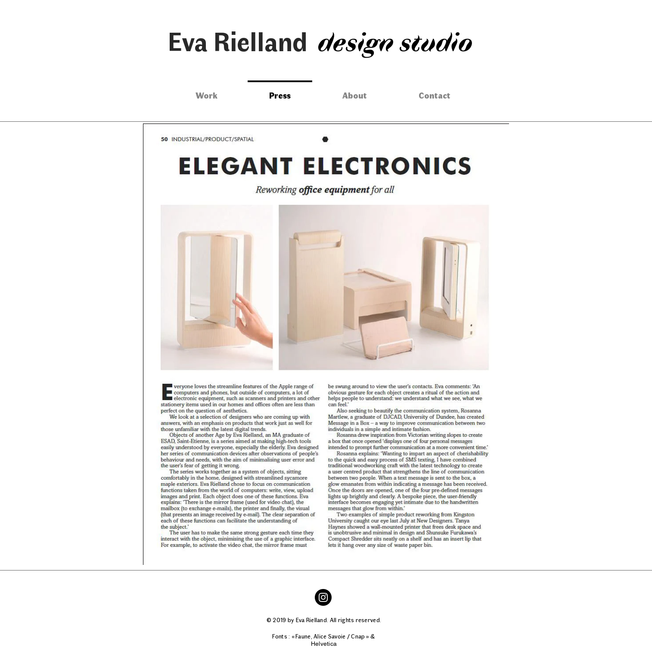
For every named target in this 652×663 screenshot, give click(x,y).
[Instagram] (323, 597)
